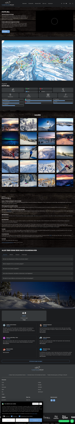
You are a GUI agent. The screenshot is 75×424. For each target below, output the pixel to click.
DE (66, 3)
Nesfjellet (40, 387)
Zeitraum (11, 254)
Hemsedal (4, 387)
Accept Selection (22, 420)
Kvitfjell (39, 382)
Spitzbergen (40, 391)
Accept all (35, 420)
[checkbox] (6, 416)
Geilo (3, 384)
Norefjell (39, 384)
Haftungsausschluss (45, 423)
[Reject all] (40, 404)
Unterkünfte (30, 3)
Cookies (52, 423)
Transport (17, 254)
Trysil (3, 382)
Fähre (50, 235)
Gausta (39, 389)
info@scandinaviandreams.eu (8, 242)
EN (64, 3)
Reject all (9, 420)
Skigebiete (5, 254)
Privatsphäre (57, 423)
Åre (2, 391)
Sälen (3, 389)
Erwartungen (24, 254)
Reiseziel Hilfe (38, 3)
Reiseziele (24, 3)
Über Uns (44, 3)
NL (61, 3)
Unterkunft (9, 211)
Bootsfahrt (4, 399)
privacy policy (34, 413)
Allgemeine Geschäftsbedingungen (34, 423)
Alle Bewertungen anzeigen (35, 361)
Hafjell (3, 394)
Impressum (50, 3)
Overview (35, 403)
